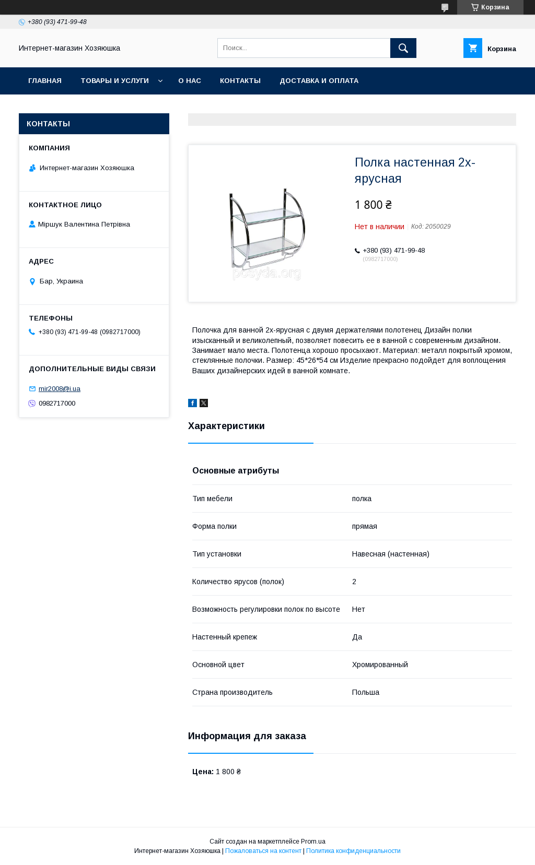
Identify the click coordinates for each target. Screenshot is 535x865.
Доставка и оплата (319, 81)
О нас (189, 81)
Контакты (240, 81)
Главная (45, 81)
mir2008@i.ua (59, 389)
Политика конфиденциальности (353, 851)
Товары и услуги (114, 81)
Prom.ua (313, 841)
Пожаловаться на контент (263, 851)
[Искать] (403, 48)
